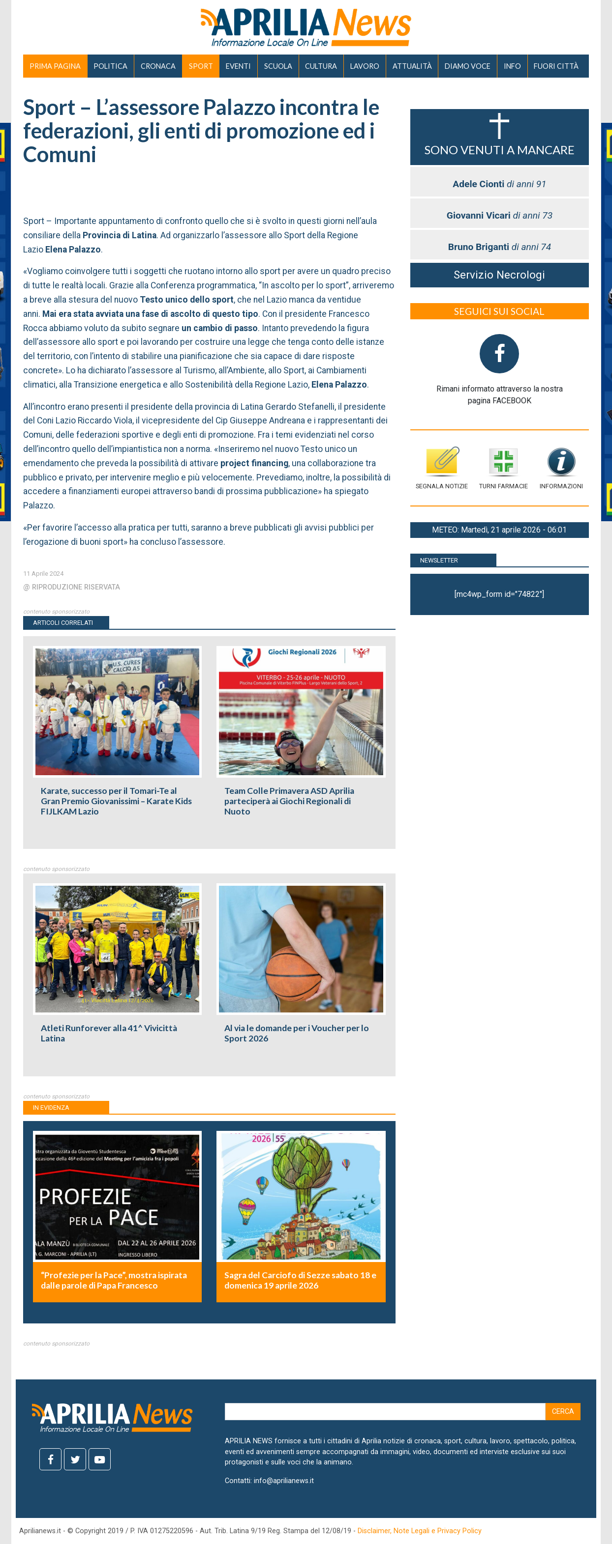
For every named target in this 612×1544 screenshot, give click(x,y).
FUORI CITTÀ (556, 66)
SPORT (201, 66)
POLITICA (110, 66)
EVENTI (238, 66)
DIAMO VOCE (467, 66)
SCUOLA (278, 66)
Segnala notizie (442, 468)
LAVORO (364, 66)
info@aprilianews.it (284, 1481)
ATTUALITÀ (412, 66)
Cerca (563, 1411)
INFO (512, 66)
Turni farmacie (503, 468)
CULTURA (321, 66)
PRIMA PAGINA (55, 66)
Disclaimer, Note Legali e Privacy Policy (420, 1531)
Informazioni (561, 468)
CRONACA (158, 66)
